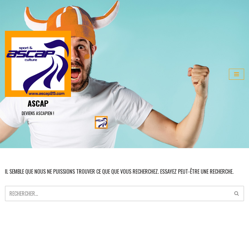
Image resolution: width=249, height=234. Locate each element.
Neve (9, 227)
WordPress (61, 227)
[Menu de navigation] (236, 74)
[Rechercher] (117, 193)
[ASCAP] (38, 74)
